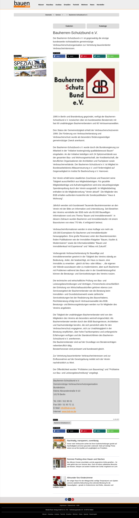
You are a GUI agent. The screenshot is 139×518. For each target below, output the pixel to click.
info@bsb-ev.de (68, 408)
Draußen (67, 5)
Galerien (69, 26)
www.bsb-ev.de (69, 411)
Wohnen (84, 5)
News (92, 5)
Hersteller (100, 5)
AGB (77, 505)
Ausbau (58, 5)
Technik (76, 5)
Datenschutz (71, 505)
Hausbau (49, 5)
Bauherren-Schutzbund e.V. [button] (62, 423)
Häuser (41, 5)
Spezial (86, 514)
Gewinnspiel (93, 514)
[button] (59, 56)
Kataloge (103, 26)
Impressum (63, 505)
